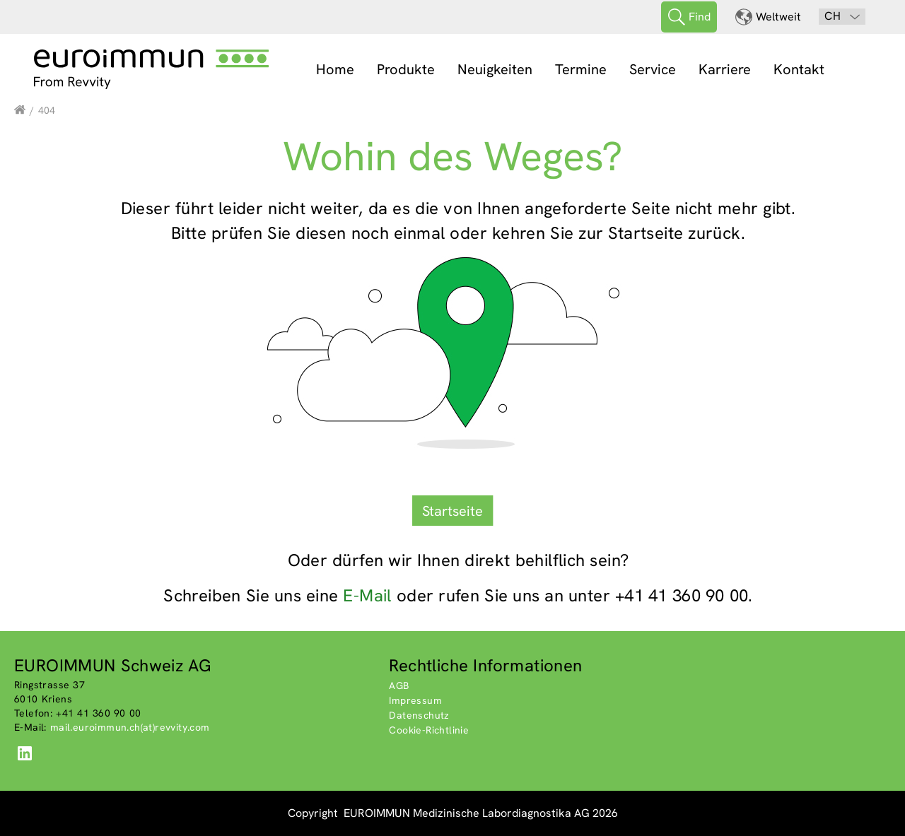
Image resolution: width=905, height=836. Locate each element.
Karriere (725, 69)
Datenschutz (419, 715)
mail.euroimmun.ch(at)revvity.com (130, 727)
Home (335, 69)
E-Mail (367, 595)
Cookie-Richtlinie (429, 730)
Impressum (415, 700)
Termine (581, 69)
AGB (399, 685)
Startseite (452, 511)
